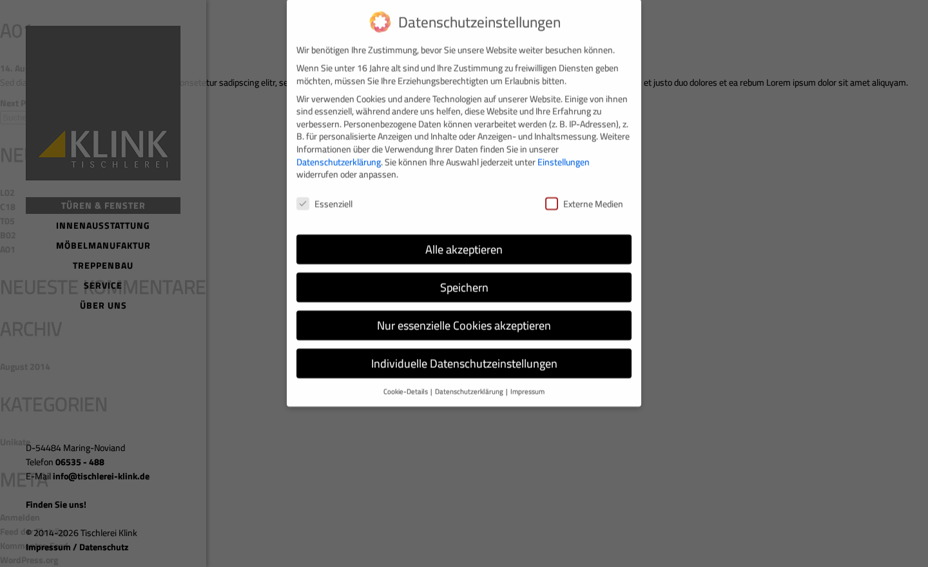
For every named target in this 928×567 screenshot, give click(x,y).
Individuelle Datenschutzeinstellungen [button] (464, 355)
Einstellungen (563, 153)
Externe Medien (584, 195)
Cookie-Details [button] (406, 383)
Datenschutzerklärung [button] (470, 383)
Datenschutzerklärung (338, 153)
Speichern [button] (464, 279)
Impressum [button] (527, 383)
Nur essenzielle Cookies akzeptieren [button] (464, 317)
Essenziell (324, 195)
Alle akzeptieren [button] (464, 241)
